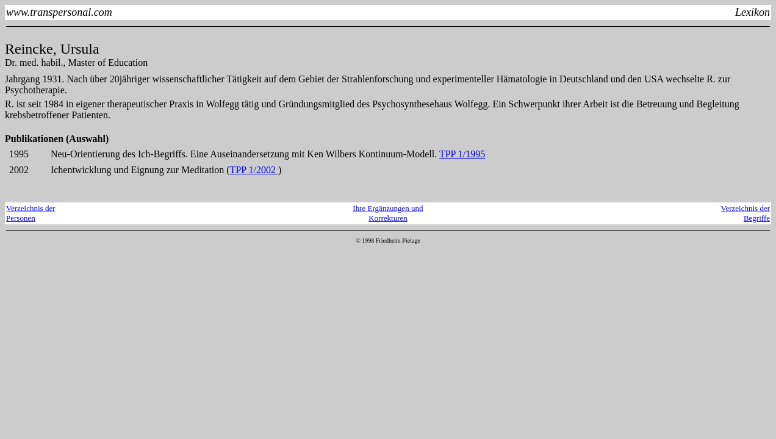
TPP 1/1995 (462, 154)
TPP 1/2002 (254, 170)
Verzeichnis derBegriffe (746, 213)
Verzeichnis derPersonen (31, 213)
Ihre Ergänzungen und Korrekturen (388, 213)
